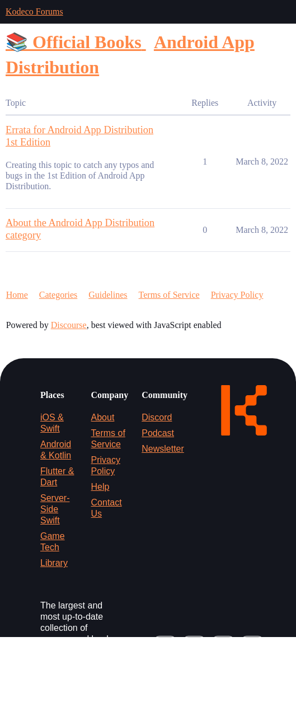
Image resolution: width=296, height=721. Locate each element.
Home (17, 294)
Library (54, 563)
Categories (58, 294)
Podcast (158, 433)
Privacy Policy (237, 294)
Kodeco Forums (34, 11)
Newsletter (163, 448)
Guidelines (107, 294)
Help (100, 486)
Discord (157, 417)
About (103, 417)
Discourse (69, 325)
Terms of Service (169, 294)
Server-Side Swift (54, 509)
